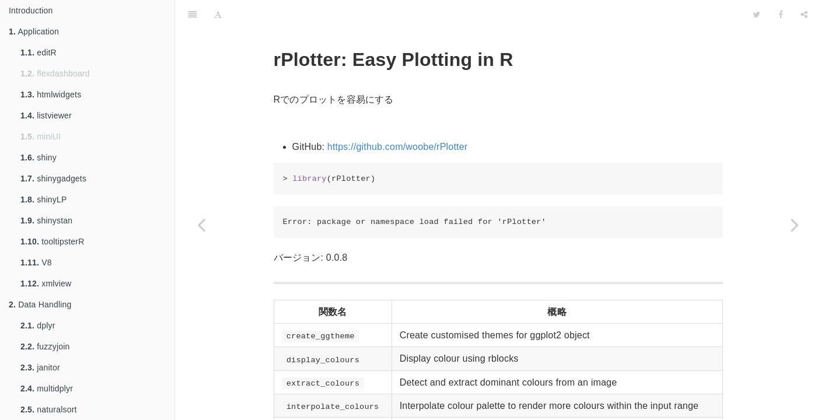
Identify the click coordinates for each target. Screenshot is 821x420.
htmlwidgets (50, 94)
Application (34, 31)
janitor (40, 367)
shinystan (46, 220)
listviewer (46, 115)
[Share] (804, 14)
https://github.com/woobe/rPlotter (397, 147)
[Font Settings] (217, 14)
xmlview (45, 283)
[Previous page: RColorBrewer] (201, 224)
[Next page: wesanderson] (794, 224)
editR (38, 52)
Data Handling (40, 304)
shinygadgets (53, 178)
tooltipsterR (52, 241)
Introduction (31, 10)
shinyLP (43, 199)
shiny (38, 157)
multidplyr (46, 388)
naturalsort (48, 409)
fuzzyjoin (45, 346)
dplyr (37, 325)
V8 (36, 262)
